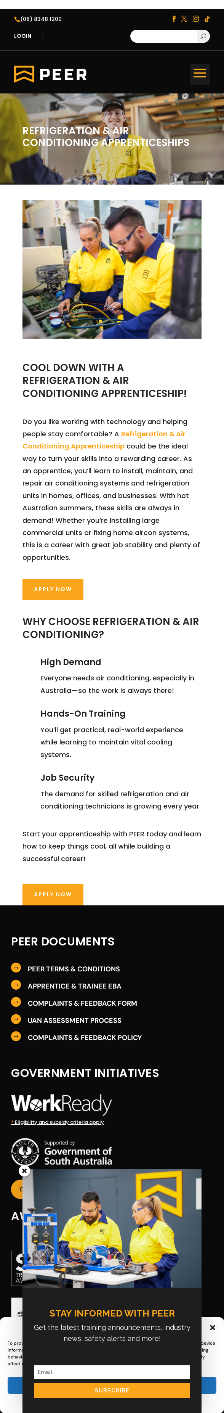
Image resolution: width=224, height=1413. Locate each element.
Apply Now (53, 589)
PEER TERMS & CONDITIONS (74, 969)
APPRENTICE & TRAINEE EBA (75, 986)
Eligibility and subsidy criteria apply (57, 1122)
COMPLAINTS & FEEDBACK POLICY (85, 1037)
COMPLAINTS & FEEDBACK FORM (82, 1003)
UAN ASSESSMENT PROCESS (75, 1020)
